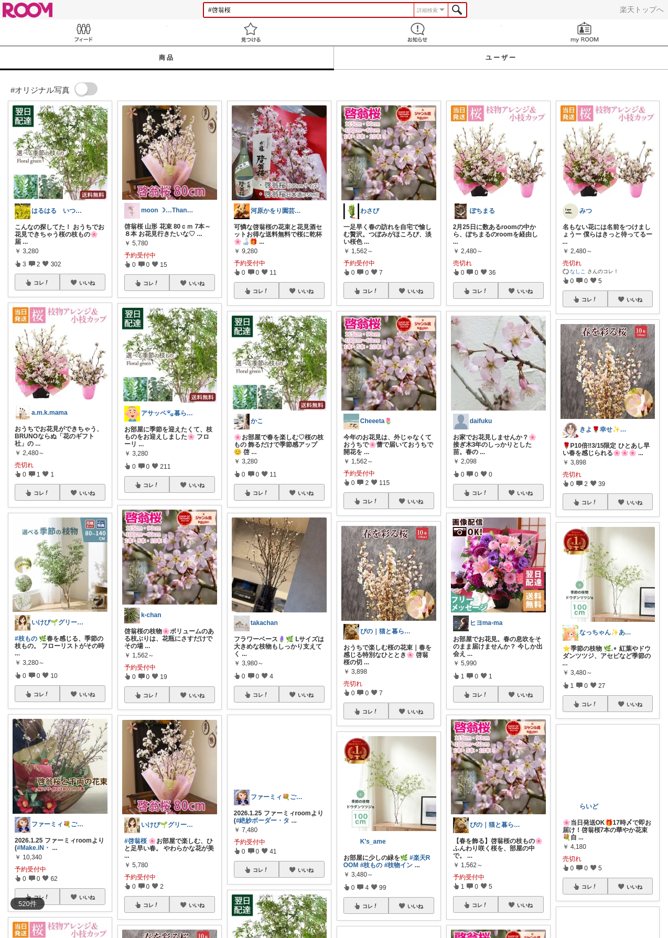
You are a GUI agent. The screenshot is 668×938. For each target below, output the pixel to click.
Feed (83, 32)
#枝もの (26, 638)
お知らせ (417, 32)
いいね (87, 282)
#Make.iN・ (33, 847)
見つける (251, 32)
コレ (41, 282)
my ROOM (585, 32)
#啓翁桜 (135, 841)
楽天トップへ (642, 9)
